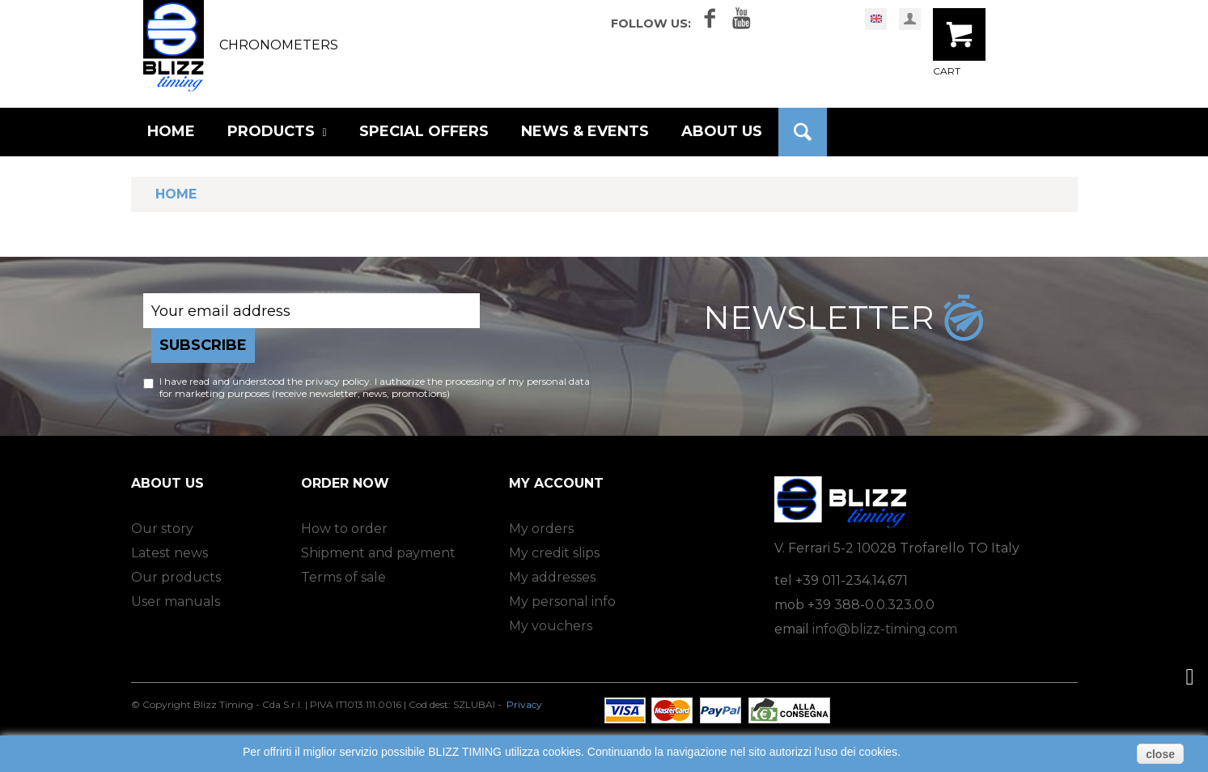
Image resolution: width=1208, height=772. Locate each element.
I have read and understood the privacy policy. (265, 381)
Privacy (524, 704)
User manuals (175, 601)
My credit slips (554, 553)
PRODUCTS (277, 131)
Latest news (169, 553)
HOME (171, 131)
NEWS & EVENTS (585, 131)
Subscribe (203, 345)
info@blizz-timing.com (884, 629)
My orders (541, 528)
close (1160, 754)
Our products (176, 577)
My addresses (552, 577)
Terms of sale (343, 577)
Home (176, 194)
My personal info (562, 601)
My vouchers (550, 625)
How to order (344, 528)
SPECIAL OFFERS (424, 131)
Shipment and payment (378, 553)
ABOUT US (721, 131)
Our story (162, 528)
